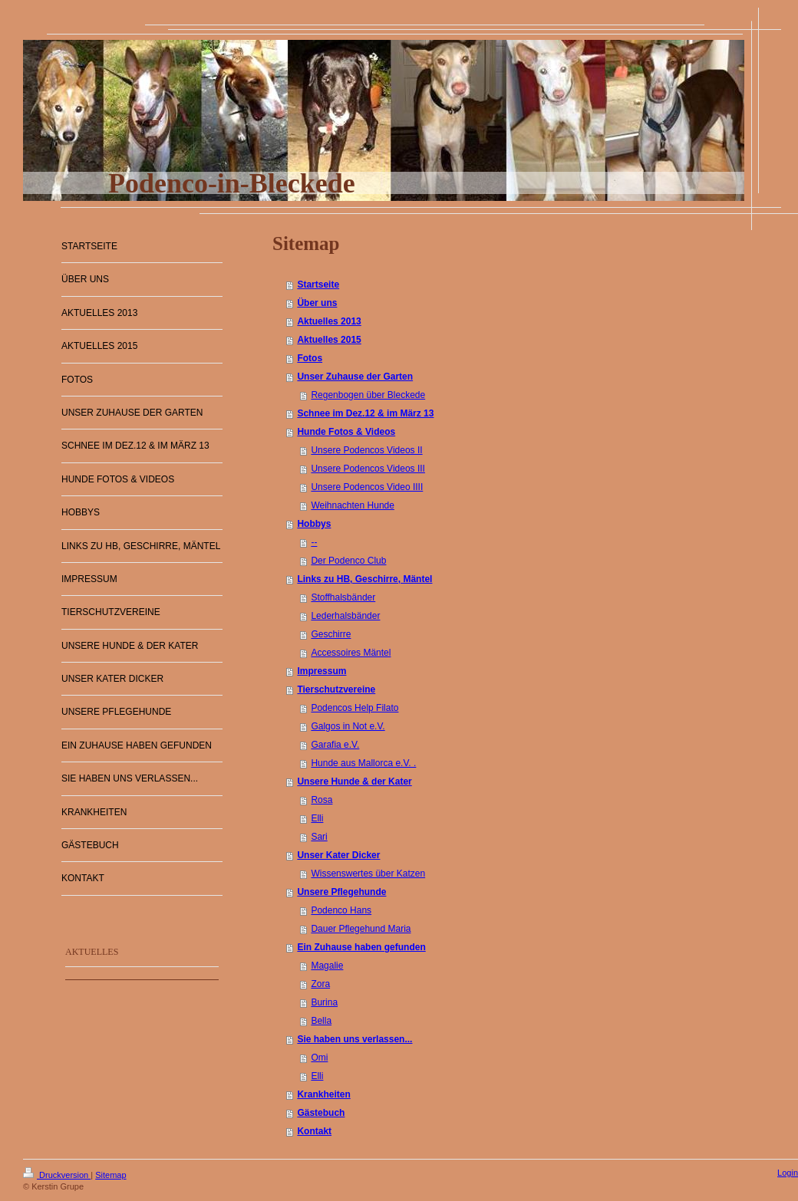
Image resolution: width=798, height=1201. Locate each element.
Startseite (318, 284)
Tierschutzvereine (336, 689)
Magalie (327, 965)
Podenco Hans (341, 910)
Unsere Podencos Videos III (368, 468)
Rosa (321, 800)
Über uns (317, 303)
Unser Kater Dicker (338, 855)
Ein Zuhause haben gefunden (361, 947)
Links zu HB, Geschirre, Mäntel (364, 579)
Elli (317, 818)
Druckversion (57, 1175)
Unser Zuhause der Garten (355, 376)
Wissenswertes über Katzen (368, 873)
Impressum (321, 671)
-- (314, 542)
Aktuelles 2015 (329, 339)
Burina (324, 1002)
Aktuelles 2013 (329, 321)
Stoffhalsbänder (343, 597)
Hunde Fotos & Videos (346, 431)
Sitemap (110, 1175)
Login (787, 1172)
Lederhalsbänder (345, 615)
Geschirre (331, 634)
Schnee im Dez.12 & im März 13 (365, 413)
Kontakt (314, 1131)
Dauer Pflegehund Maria (361, 928)
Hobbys (314, 523)
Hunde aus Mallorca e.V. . (363, 763)
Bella (321, 1020)
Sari (319, 836)
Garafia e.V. (335, 744)
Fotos (309, 358)
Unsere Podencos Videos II (366, 450)
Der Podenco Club (348, 560)
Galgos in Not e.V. (347, 726)
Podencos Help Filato (354, 708)
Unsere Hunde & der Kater (354, 781)
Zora (320, 984)
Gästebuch (321, 1112)
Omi (319, 1057)
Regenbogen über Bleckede (368, 395)
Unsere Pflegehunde (341, 892)
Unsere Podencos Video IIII (367, 487)
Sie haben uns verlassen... (354, 1039)
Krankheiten (323, 1094)
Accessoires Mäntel (351, 652)
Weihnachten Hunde (352, 505)
